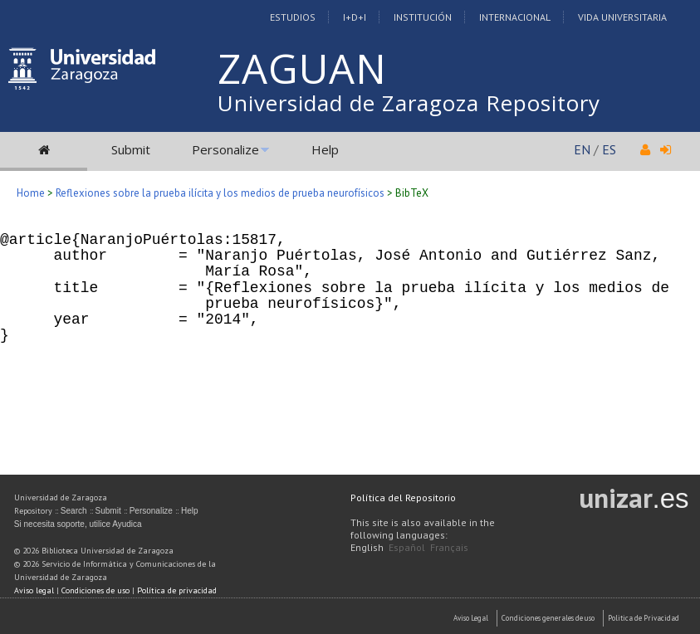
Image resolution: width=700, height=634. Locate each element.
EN (582, 149)
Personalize (225, 149)
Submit (130, 149)
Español (407, 547)
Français (449, 547)
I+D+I (354, 17)
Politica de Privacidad (643, 617)
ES (609, 149)
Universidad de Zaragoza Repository (409, 103)
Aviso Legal (470, 617)
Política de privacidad (177, 590)
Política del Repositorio (403, 497)
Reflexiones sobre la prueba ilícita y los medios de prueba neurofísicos (220, 193)
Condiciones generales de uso (548, 617)
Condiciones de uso (95, 590)
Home (31, 193)
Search (74, 510)
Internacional (515, 17)
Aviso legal (34, 590)
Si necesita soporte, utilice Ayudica (78, 524)
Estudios (293, 17)
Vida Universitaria (622, 17)
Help (325, 149)
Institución (423, 17)
